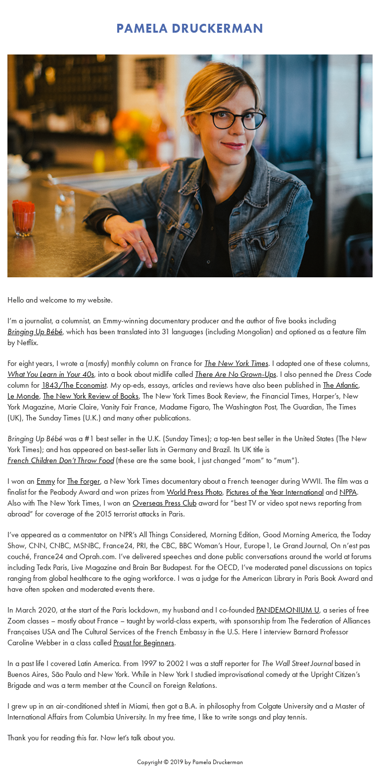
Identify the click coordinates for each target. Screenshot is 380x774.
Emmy (46, 481)
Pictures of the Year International (275, 492)
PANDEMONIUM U (287, 610)
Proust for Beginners (143, 642)
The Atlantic (340, 385)
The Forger (83, 481)
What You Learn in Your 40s (50, 374)
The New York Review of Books (91, 396)
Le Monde (23, 396)
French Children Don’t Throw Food (60, 460)
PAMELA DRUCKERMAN (190, 28)
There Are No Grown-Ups (235, 374)
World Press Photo (194, 492)
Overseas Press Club (164, 503)
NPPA (348, 492)
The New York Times (236, 363)
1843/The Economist (74, 385)
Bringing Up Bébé (34, 331)
